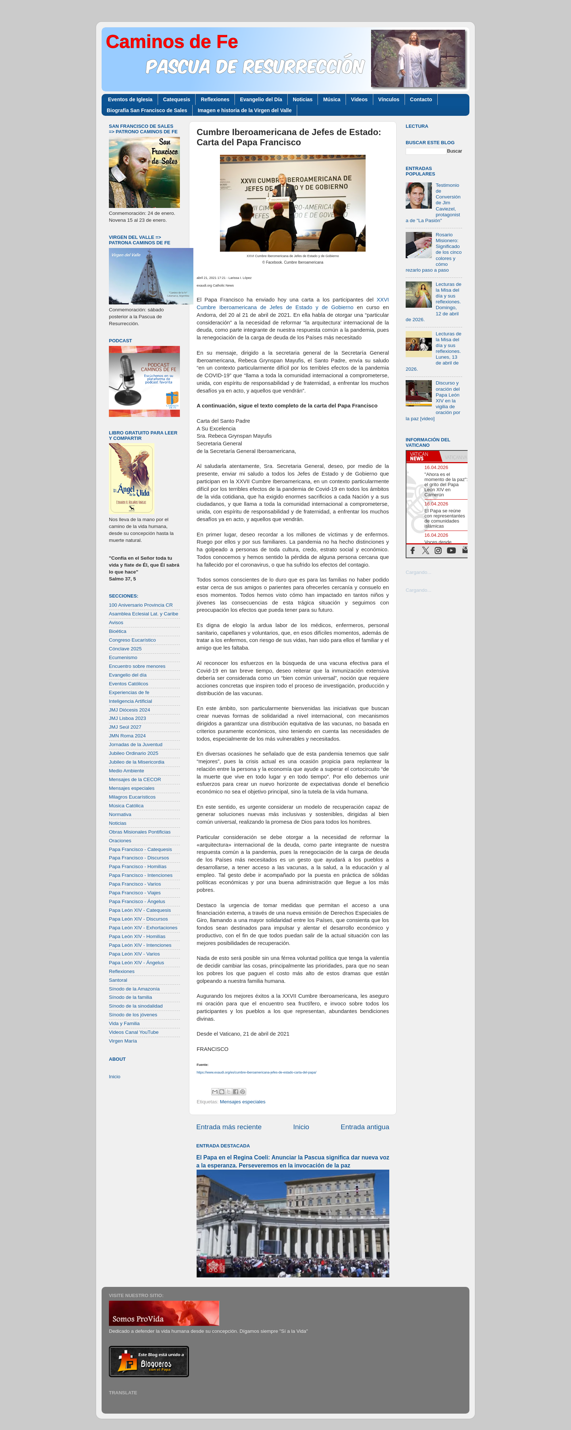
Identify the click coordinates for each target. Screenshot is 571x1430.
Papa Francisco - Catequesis (140, 849)
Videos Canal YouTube (134, 1032)
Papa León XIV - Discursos (138, 919)
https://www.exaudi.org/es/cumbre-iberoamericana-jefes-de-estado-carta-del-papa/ (256, 1072)
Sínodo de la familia (130, 997)
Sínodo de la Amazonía (134, 989)
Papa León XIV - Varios (134, 954)
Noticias (302, 99)
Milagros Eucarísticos (132, 797)
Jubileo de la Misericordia (136, 762)
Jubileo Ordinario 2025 (133, 753)
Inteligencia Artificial (130, 701)
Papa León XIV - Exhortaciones (143, 927)
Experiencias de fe (129, 692)
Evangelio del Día (261, 99)
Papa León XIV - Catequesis (140, 910)
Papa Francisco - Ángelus (137, 901)
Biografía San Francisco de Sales (147, 110)
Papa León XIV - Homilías (137, 936)
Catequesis (176, 99)
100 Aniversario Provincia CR (141, 605)
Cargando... (419, 572)
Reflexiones (215, 99)
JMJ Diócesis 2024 (129, 710)
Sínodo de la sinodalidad (136, 1006)
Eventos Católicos (128, 683)
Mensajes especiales (242, 1101)
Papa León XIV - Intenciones (140, 945)
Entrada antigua (365, 1127)
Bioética (117, 631)
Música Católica (126, 805)
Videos (359, 99)
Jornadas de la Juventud (135, 744)
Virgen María (123, 1041)
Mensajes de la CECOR (135, 779)
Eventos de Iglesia (130, 99)
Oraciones (120, 840)
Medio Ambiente (126, 770)
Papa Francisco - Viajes (135, 892)
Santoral (118, 980)
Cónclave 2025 (125, 648)
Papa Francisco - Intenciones (141, 875)
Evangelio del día (128, 675)
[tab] (422, 456)
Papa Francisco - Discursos (139, 857)
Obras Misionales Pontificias (140, 832)
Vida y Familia (124, 1023)
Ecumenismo (123, 657)
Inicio (301, 1127)
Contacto (421, 99)
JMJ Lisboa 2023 (127, 718)
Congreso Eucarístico (132, 640)
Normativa (120, 814)
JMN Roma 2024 (127, 735)
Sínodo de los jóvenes (133, 1014)
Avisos (116, 622)
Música (331, 99)
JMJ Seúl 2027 (125, 727)
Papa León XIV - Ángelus (136, 962)
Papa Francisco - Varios (135, 884)
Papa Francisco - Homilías (137, 866)
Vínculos (388, 99)
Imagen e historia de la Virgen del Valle (245, 110)
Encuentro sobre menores (137, 666)
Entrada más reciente (229, 1127)
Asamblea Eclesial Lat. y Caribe (143, 613)
